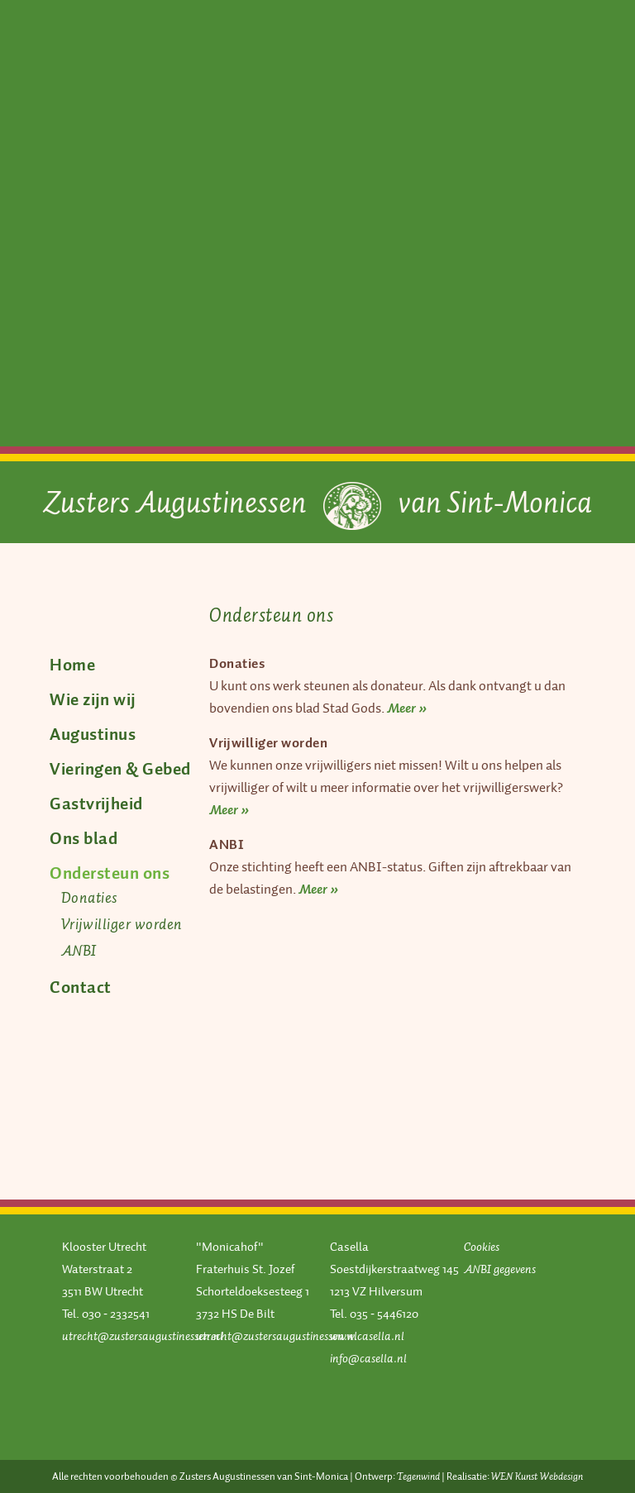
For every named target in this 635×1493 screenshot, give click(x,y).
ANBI (79, 950)
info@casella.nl (368, 1358)
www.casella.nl (367, 1336)
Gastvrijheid (96, 803)
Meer (402, 708)
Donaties (89, 897)
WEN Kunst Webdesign (537, 1476)
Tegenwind (418, 1476)
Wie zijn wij (93, 699)
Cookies (481, 1247)
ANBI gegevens (500, 1269)
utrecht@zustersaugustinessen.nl (142, 1336)
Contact (81, 987)
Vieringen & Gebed (120, 769)
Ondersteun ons (109, 873)
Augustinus (93, 734)
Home (72, 664)
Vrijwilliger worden (122, 924)
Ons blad (83, 838)
